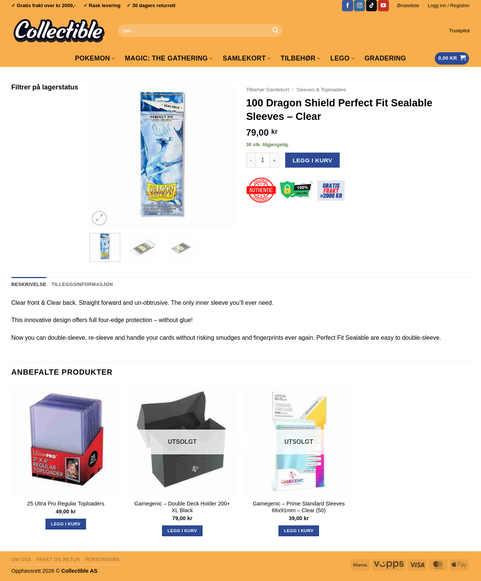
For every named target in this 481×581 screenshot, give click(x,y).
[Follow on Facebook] (347, 5)
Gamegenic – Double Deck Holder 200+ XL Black (182, 507)
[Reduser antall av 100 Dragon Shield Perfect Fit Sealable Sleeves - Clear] (250, 160)
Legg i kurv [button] (65, 524)
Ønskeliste (408, 5)
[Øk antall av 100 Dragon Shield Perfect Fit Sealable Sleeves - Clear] (274, 160)
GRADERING (385, 58)
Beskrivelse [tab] (28, 284)
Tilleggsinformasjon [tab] (82, 284)
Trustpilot (459, 30)
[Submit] (275, 30)
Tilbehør (301, 58)
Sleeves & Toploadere (321, 89)
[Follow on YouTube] (383, 5)
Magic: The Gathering (169, 58)
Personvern (102, 559)
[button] (449, 6)
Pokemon (95, 58)
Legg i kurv (313, 160)
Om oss (21, 559)
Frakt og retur (58, 559)
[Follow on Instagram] (359, 5)
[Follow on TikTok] (371, 5)
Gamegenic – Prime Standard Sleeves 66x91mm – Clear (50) (299, 507)
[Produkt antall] (262, 160)
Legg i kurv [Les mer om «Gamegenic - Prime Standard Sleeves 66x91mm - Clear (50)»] (298, 530)
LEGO (342, 58)
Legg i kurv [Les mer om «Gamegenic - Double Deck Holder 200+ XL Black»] (182, 530)
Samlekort (247, 58)
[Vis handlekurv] (452, 58)
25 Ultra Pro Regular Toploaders (65, 504)
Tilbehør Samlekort (267, 89)
